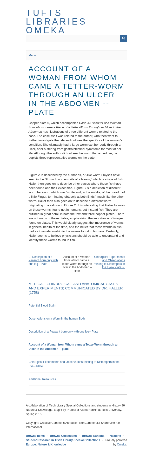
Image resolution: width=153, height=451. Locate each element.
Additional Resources (42, 379)
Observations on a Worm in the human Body (57, 318)
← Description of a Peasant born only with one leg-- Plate (43, 260)
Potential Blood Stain (42, 305)
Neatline (115, 436)
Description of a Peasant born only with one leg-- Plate (64, 331)
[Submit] (123, 38)
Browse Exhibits (93, 436)
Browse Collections (63, 436)
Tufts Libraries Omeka (56, 21)
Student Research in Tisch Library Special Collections (63, 440)
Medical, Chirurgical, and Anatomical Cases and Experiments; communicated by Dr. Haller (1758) (76, 288)
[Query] (76, 38)
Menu (32, 55)
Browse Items (35, 436)
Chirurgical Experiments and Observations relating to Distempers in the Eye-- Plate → (109, 262)
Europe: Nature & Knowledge (46, 444)
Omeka (121, 444)
